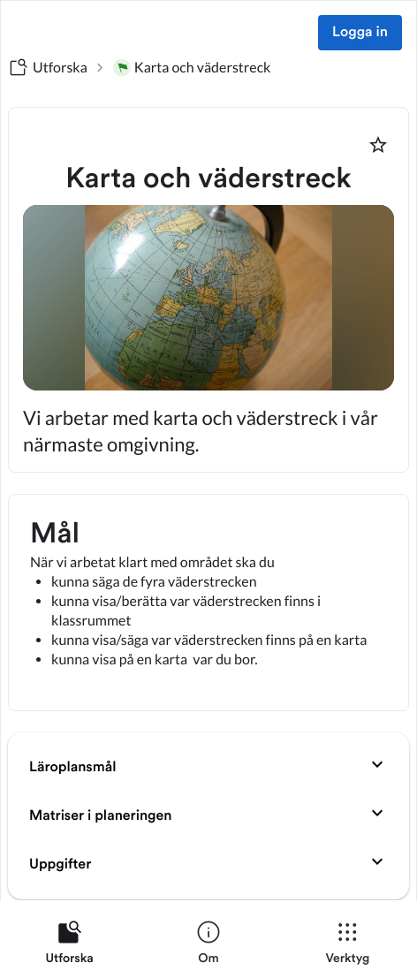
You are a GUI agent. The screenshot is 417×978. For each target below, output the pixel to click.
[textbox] (208, 602)
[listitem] (69, 946)
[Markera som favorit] (378, 145)
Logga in (360, 33)
